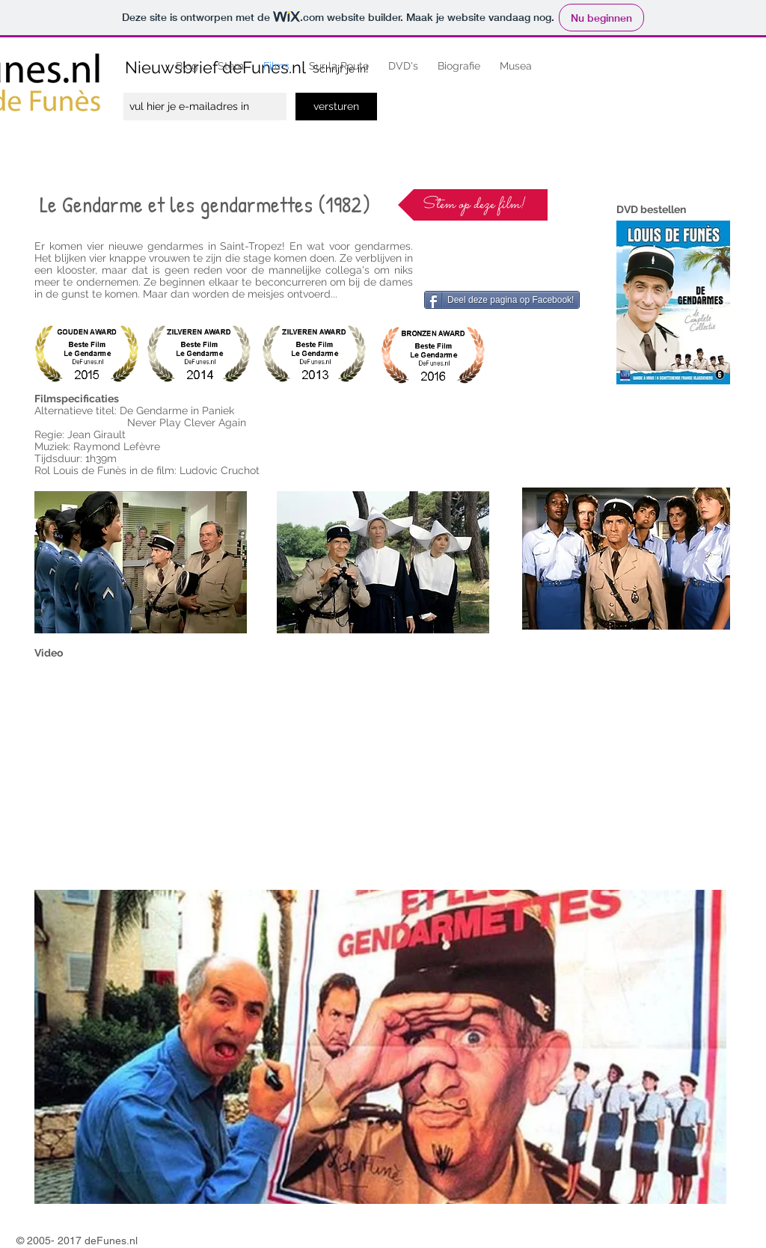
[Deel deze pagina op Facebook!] (502, 300)
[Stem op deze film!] (473, 205)
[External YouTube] (213, 771)
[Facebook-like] (457, 255)
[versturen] (336, 106)
